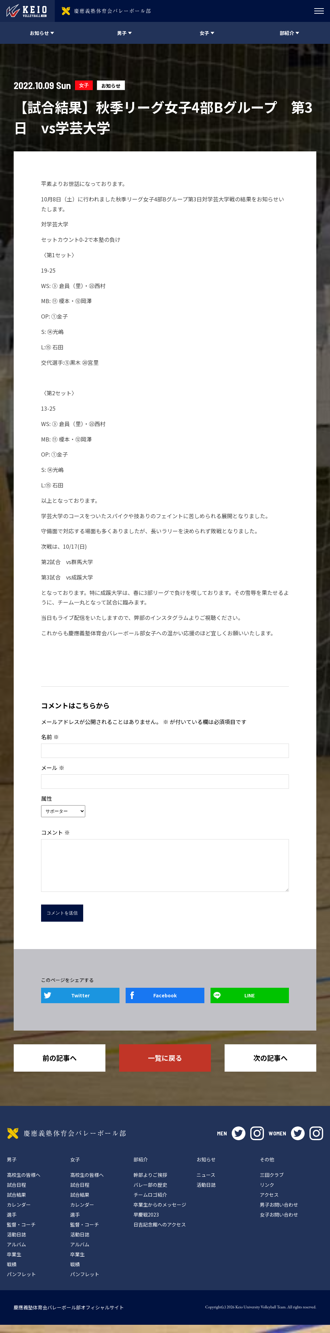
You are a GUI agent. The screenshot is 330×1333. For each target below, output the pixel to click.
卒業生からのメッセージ (160, 1212)
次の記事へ (270, 1066)
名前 (50, 737)
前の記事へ (59, 1066)
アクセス (269, 1202)
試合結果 (16, 1202)
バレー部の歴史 (150, 1192)
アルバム (16, 1252)
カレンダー (19, 1212)
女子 (84, 85)
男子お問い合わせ (279, 1212)
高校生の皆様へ (23, 1183)
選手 (11, 1222)
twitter (238, 1141)
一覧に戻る (165, 1066)
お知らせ (110, 85)
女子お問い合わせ (279, 1222)
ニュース (205, 1183)
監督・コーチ (21, 1232)
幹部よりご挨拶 (150, 1183)
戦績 (11, 1272)
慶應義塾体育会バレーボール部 (66, 1141)
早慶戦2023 (146, 1222)
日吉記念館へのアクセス (160, 1232)
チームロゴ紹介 (150, 1202)
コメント (55, 832)
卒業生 (14, 1262)
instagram (257, 1141)
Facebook (165, 1003)
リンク (267, 1192)
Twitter (80, 1003)
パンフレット (21, 1282)
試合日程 (16, 1192)
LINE (249, 1003)
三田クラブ (272, 1183)
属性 (46, 798)
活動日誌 (16, 1242)
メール (52, 767)
